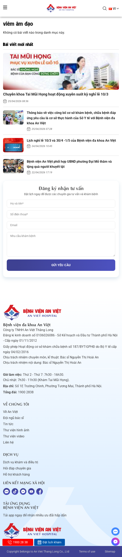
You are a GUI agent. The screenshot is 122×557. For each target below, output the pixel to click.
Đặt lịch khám (49, 542)
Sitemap (110, 551)
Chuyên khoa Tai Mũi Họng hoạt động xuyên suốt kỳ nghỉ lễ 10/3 (55, 94)
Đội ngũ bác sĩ (13, 418)
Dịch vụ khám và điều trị (20, 462)
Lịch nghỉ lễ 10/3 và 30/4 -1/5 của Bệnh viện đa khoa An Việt (71, 140)
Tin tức (8, 424)
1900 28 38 (18, 542)
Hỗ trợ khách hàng (16, 474)
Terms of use (87, 551)
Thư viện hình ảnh (16, 430)
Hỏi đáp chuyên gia (17, 468)
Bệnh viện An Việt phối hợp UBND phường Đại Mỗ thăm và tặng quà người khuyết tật (69, 164)
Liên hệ (8, 442)
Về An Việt (10, 412)
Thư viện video (13, 436)
